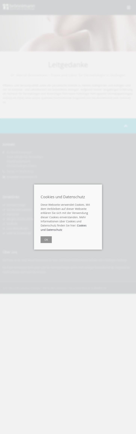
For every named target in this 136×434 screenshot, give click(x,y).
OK (46, 239)
